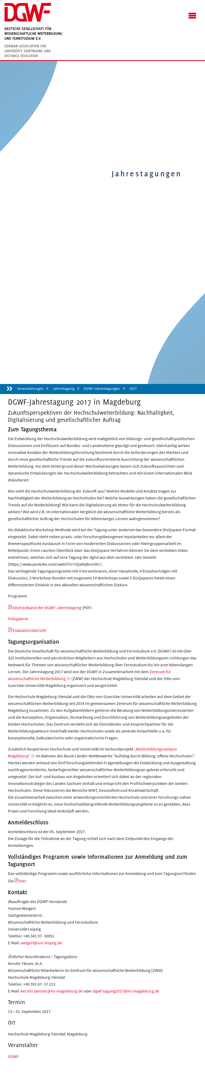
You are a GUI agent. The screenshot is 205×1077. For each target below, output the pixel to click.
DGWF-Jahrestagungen (102, 388)
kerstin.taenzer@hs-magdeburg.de (52, 991)
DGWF (13, 1056)
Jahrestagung (63, 388)
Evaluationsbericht (29, 630)
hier (22, 880)
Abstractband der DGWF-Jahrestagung (47, 607)
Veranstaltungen (30, 388)
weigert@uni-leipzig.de (41, 942)
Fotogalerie (18, 618)
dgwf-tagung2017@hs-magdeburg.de (126, 991)
